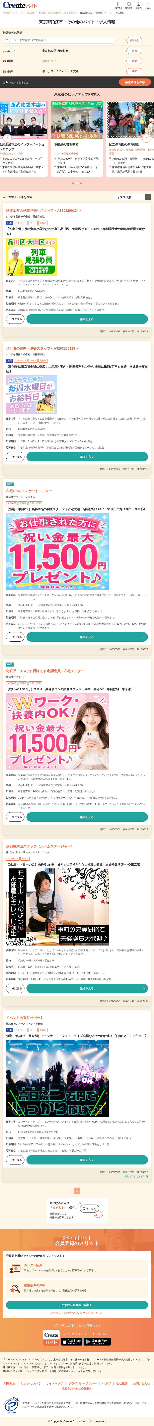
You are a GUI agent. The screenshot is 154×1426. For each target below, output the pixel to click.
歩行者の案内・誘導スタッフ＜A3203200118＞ (42, 348)
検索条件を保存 (135, 82)
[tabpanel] (77, 139)
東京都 (42, 13)
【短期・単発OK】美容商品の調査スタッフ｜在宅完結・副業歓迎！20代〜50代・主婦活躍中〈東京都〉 (76, 509)
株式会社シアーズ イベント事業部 (24, 1023)
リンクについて (31, 1383)
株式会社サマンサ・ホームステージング (27, 852)
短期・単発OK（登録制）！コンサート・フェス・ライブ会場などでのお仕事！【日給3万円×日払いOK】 (77, 1036)
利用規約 (9, 1383)
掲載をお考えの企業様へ (77, 1388)
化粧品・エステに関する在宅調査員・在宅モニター (45, 671)
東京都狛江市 (70, 13)
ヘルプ (106, 1383)
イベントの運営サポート (25, 1018)
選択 (134, 50)
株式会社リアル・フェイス (20, 497)
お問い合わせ (141, 1383)
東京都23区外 (54, 13)
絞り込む (134, 40)
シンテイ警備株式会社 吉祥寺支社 (25, 354)
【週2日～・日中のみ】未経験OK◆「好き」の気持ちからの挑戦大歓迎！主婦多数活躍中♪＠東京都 (73, 864)
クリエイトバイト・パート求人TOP (19, 13)
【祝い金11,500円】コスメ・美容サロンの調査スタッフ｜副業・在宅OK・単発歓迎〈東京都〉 (70, 689)
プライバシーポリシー (83, 1383)
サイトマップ (54, 1383)
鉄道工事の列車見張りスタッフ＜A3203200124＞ (44, 211)
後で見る (15, 319)
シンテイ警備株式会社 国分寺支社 (25, 216)
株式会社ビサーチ (15, 677)
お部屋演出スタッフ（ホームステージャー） (40, 846)
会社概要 (122, 1383)
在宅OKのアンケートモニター (29, 491)
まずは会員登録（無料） (77, 1305)
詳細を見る (87, 319)
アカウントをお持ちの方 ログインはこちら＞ (77, 1312)
